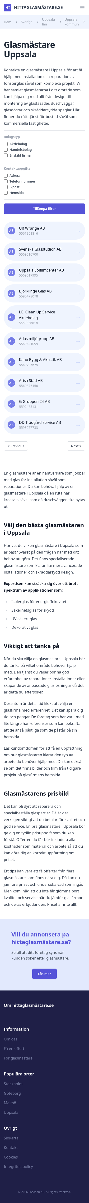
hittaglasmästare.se (33, 7)
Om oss (10, 1039)
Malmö (10, 1102)
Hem (7, 22)
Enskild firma (20, 155)
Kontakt (11, 1147)
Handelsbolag (20, 149)
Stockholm (13, 1083)
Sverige (27, 22)
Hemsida (16, 192)
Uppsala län (48, 21)
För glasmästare (18, 1058)
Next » (76, 446)
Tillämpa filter (44, 208)
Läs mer (44, 973)
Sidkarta (11, 1138)
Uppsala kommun (72, 21)
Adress (14, 175)
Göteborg (12, 1093)
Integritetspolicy (18, 1166)
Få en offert (14, 1048)
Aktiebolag (18, 144)
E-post (14, 187)
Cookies (11, 1157)
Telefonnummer (22, 181)
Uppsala (11, 1112)
